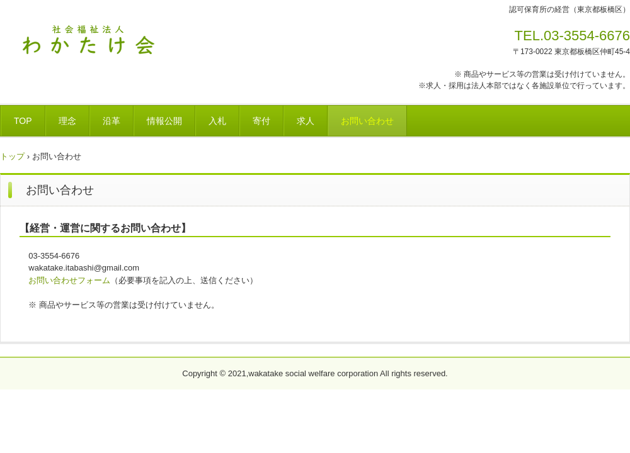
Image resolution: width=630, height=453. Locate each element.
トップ (12, 156)
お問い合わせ (367, 121)
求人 (305, 121)
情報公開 (164, 121)
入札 (217, 121)
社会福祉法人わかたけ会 (88, 39)
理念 (67, 121)
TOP (23, 121)
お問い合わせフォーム (69, 280)
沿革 (111, 121)
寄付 (261, 121)
